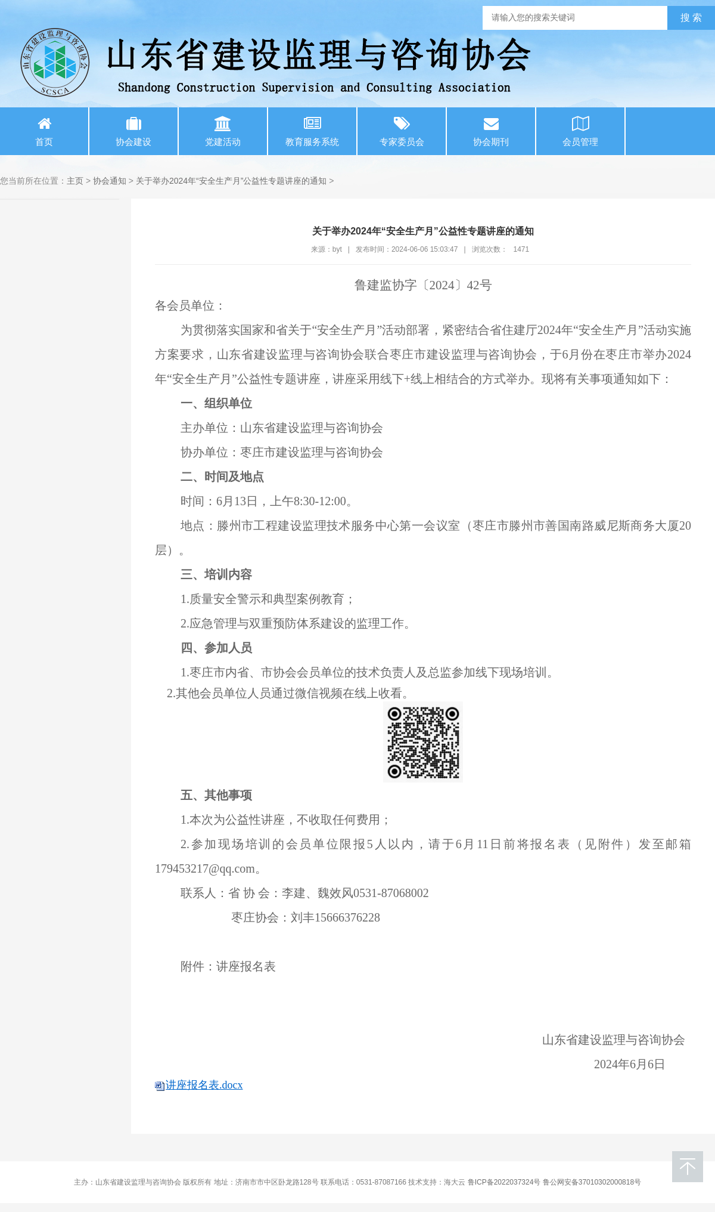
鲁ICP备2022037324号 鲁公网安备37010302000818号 (555, 1182)
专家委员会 (402, 131)
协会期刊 (491, 131)
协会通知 (109, 180)
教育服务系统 (312, 131)
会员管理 (580, 131)
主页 (75, 180)
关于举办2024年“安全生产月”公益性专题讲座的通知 (231, 180)
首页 (44, 131)
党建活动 (223, 131)
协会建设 (133, 131)
